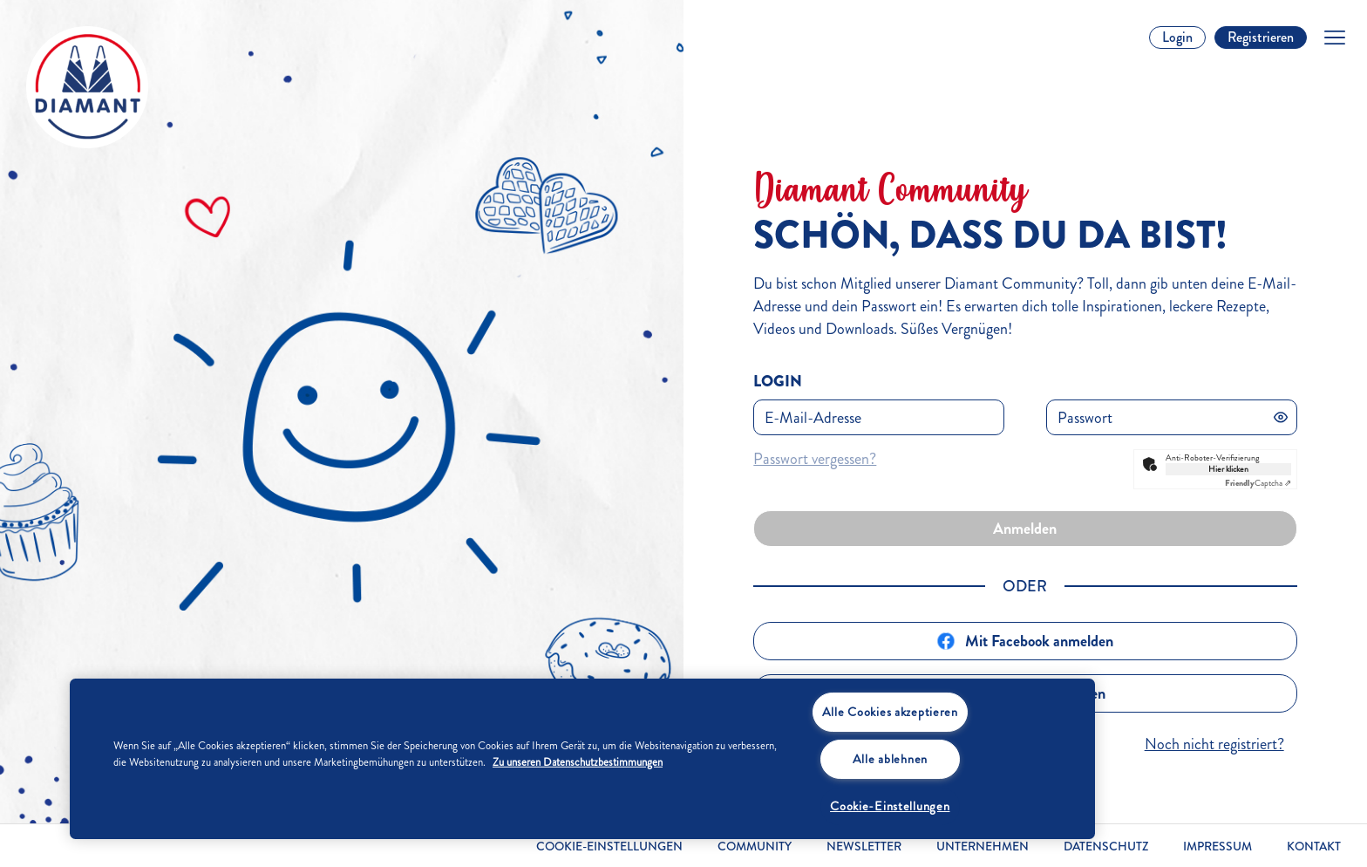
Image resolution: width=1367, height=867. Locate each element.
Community (755, 846)
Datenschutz (1106, 846)
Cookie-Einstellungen (609, 847)
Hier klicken (1228, 469)
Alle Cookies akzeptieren (890, 711)
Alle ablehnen (890, 759)
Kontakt (1314, 846)
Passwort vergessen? (814, 458)
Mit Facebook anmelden (1025, 641)
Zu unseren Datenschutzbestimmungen (578, 762)
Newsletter (863, 846)
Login (1177, 37)
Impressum (1217, 846)
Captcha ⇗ (1258, 483)
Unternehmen (982, 846)
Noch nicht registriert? (1214, 744)
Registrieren (1261, 37)
